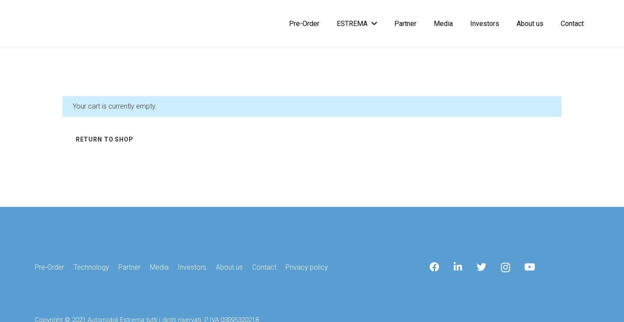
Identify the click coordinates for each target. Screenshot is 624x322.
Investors (192, 267)
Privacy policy (307, 267)
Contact (264, 267)
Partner (129, 267)
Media (159, 267)
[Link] (42, 24)
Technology (91, 267)
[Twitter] (481, 267)
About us (229, 267)
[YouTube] (529, 267)
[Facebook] (434, 267)
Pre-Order (49, 267)
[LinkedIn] (458, 267)
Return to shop (104, 139)
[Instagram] (505, 267)
